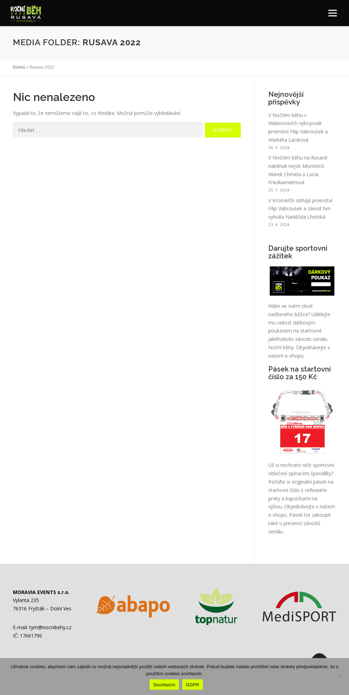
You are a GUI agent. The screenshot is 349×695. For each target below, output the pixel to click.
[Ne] (340, 676)
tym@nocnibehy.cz (50, 627)
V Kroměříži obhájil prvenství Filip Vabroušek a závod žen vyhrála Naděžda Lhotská (300, 208)
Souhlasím (164, 684)
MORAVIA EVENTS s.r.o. (41, 592)
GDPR (192, 684)
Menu (332, 13)
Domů (19, 67)
